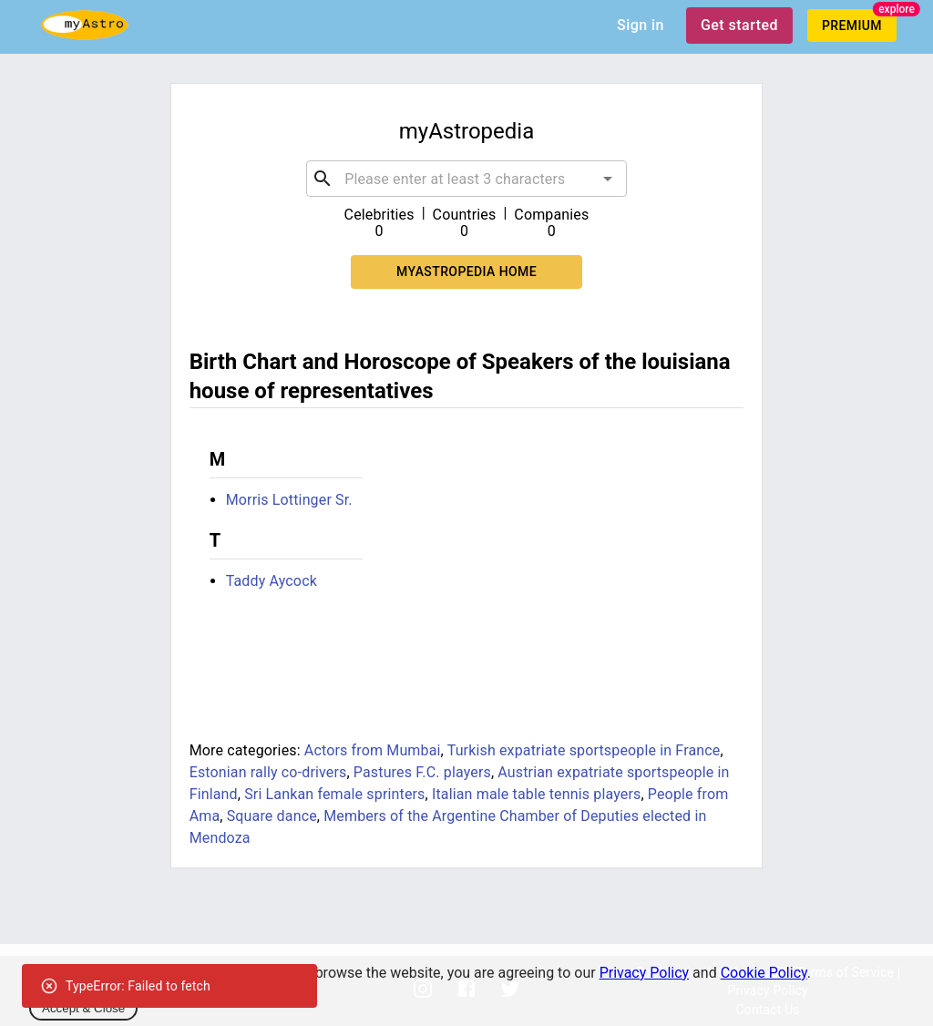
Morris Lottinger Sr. (289, 499)
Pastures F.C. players (422, 772)
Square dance (272, 816)
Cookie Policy (764, 972)
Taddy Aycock (271, 581)
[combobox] (466, 178)
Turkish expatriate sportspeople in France (584, 750)
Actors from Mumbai (372, 750)
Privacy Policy (645, 972)
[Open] (607, 178)
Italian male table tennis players (536, 794)
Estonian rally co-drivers (268, 772)
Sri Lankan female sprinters (334, 794)
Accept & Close (83, 1008)
